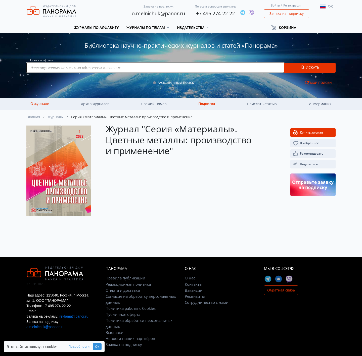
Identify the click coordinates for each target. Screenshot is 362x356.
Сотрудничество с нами (207, 302)
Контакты (193, 284)
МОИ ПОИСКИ (321, 83)
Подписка (206, 103)
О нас (190, 277)
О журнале (39, 103)
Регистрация (292, 5)
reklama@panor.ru (73, 316)
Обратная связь (281, 290)
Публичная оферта (123, 314)
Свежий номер (154, 103)
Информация (320, 103)
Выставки (114, 332)
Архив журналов (95, 103)
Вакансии (194, 290)
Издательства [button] (190, 27)
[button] (286, 27)
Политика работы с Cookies (131, 308)
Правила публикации (125, 277)
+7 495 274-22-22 (215, 13)
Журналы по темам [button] (145, 27)
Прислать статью (262, 103)
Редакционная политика (128, 284)
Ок (97, 346)
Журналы (56, 116)
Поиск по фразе (41, 60)
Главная (33, 116)
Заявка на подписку (286, 13)
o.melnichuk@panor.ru (158, 13)
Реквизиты (195, 296)
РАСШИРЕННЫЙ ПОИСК (175, 83)
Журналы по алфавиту (96, 27)
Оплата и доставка (123, 290)
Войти (275, 5)
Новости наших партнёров (130, 338)
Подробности (78, 346)
